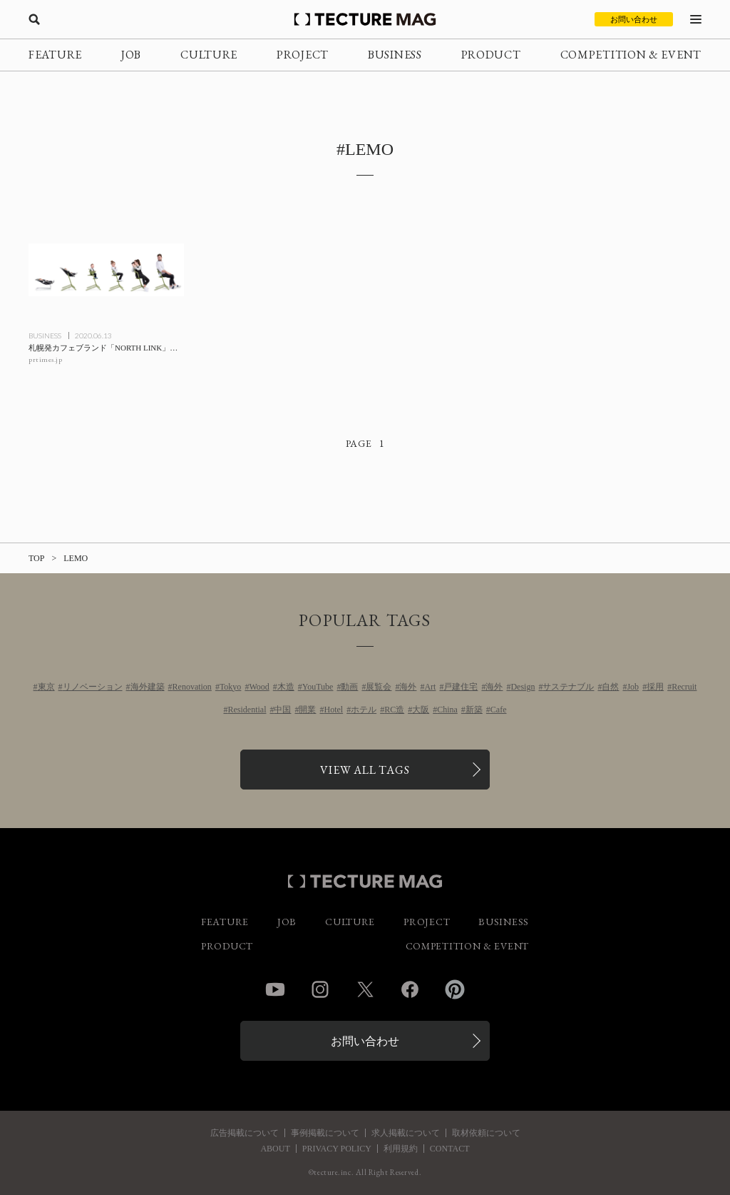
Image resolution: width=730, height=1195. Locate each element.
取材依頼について (486, 1133)
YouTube (318, 686)
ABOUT (274, 1148)
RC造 (394, 709)
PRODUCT (491, 54)
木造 (285, 686)
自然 (610, 686)
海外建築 (147, 686)
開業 (307, 709)
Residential (246, 709)
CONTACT (450, 1148)
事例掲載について (325, 1133)
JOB (131, 54)
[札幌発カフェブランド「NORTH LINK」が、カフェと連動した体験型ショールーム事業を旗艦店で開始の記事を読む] (106, 269)
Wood (259, 686)
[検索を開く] (34, 19)
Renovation (192, 686)
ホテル (363, 709)
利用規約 (401, 1148)
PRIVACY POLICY (336, 1148)
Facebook (410, 989)
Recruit (684, 686)
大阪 (420, 709)
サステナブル (568, 686)
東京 (46, 686)
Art (430, 686)
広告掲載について (244, 1133)
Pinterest (455, 989)
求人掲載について (405, 1133)
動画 (349, 686)
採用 (655, 686)
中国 (282, 709)
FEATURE (55, 54)
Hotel (333, 709)
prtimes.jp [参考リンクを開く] (45, 359)
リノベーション (93, 686)
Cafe (498, 709)
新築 (474, 709)
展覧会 (378, 686)
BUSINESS (395, 54)
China (447, 709)
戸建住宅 (460, 686)
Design (522, 686)
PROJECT (303, 54)
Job (633, 686)
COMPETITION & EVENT (630, 54)
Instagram (320, 989)
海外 (407, 686)
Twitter (365, 989)
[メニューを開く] (695, 19)
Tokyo (231, 686)
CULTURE (208, 54)
